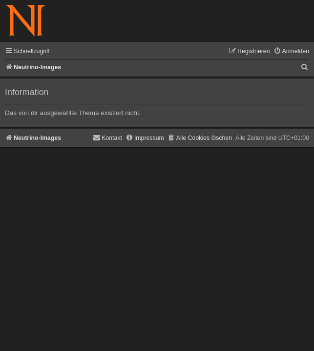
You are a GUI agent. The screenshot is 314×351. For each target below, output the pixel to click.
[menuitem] (291, 51)
